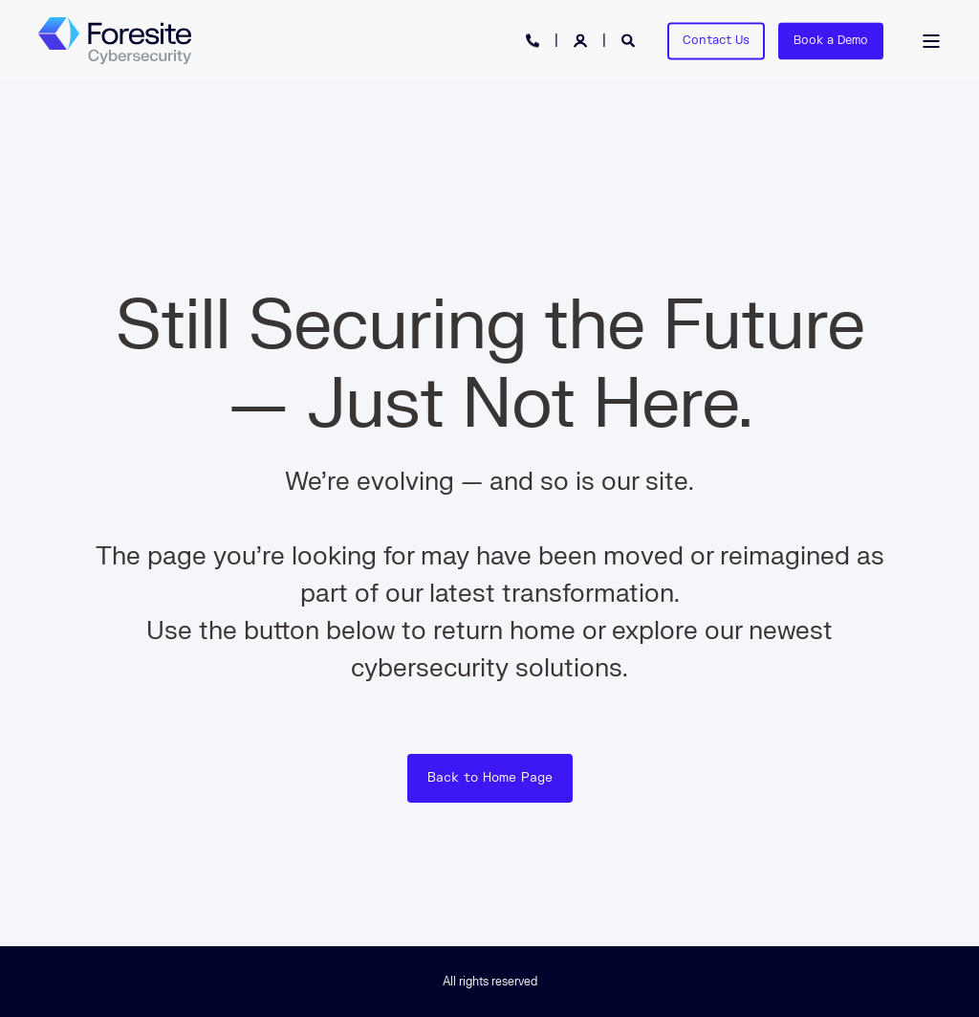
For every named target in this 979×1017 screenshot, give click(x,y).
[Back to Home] (114, 41)
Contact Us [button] (716, 40)
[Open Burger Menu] (931, 41)
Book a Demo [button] (831, 40)
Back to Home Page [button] (490, 777)
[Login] (582, 40)
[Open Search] (630, 40)
